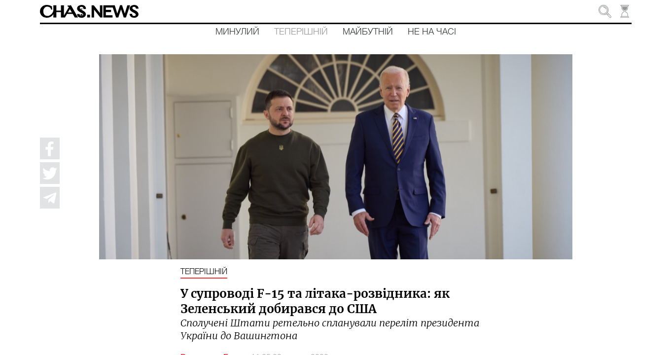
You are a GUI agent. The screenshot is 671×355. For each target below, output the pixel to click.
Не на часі (432, 32)
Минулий (237, 32)
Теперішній (301, 32)
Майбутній (368, 32)
